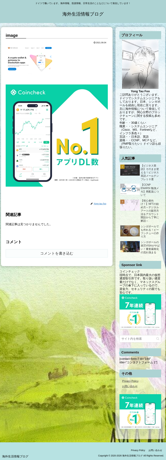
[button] (158, 339)
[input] (140, 338)
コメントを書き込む (56, 253)
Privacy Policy (130, 381)
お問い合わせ (130, 386)
